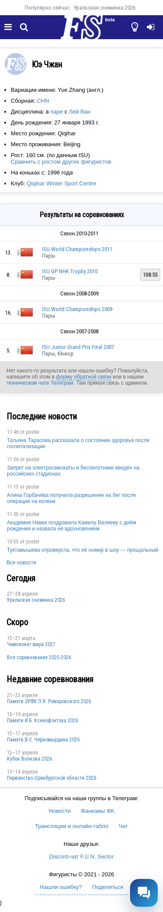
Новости (60, 811)
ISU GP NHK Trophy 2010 (70, 271)
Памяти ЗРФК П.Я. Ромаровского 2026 (49, 701)
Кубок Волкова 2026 (29, 759)
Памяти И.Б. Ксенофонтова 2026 (42, 721)
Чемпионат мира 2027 (31, 644)
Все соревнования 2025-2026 (39, 657)
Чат (123, 826)
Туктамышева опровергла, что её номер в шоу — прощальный (82, 550)
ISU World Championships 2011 (77, 249)
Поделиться (108, 887)
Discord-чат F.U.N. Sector (81, 856)
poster (32, 432)
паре (56, 111)
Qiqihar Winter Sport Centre (61, 183)
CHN (43, 100)
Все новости (21, 563)
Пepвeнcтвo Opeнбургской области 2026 (51, 778)
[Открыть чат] (144, 893)
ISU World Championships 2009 (77, 309)
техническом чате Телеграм (40, 383)
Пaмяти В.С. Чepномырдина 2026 (43, 740)
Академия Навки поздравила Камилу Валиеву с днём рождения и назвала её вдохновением (71, 526)
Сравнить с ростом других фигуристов (61, 161)
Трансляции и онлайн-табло (71, 826)
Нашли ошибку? (61, 887)
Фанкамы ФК (97, 811)
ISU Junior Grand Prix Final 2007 (78, 347)
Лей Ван (80, 111)
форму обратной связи (83, 377)
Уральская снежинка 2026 (104, 7)
